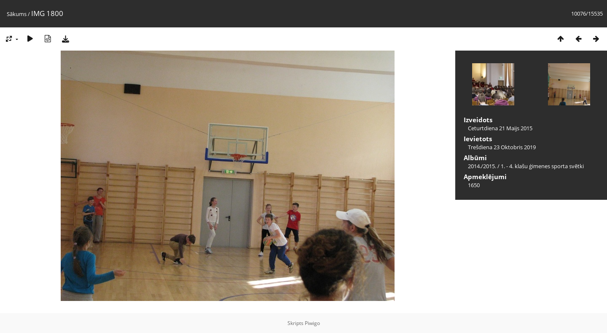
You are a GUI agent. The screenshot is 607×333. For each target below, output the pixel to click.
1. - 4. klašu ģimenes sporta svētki (542, 166)
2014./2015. (482, 166)
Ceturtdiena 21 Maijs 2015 (500, 128)
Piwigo (312, 323)
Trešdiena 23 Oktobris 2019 (502, 147)
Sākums (17, 14)
